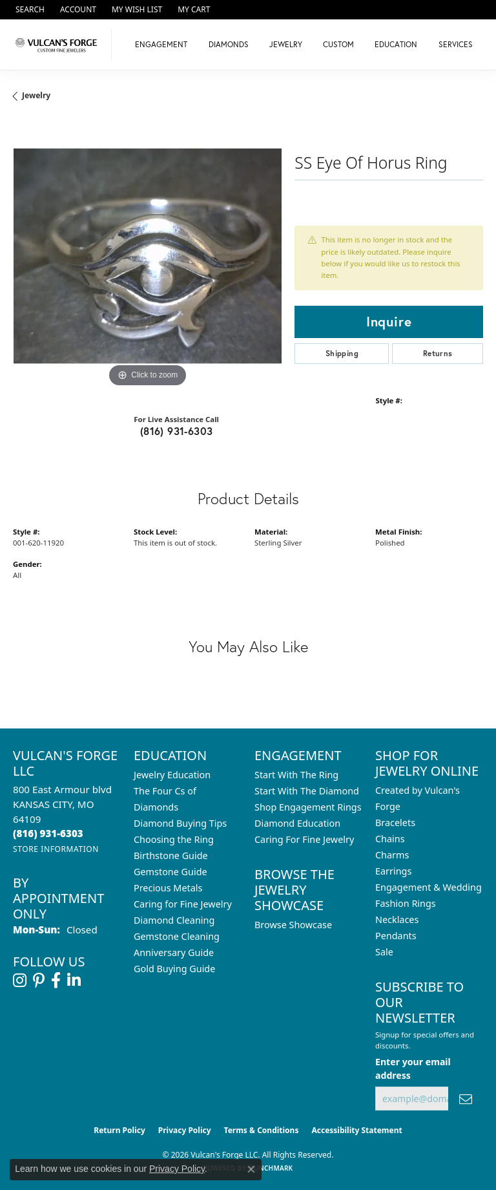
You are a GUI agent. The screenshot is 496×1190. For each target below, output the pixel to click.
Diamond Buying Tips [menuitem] (180, 823)
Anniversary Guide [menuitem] (174, 952)
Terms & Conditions (261, 1130)
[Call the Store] (48, 833)
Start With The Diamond (306, 791)
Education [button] (396, 44)
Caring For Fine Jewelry (304, 839)
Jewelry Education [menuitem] (172, 775)
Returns (438, 353)
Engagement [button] (161, 44)
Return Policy (119, 1130)
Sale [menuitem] (384, 952)
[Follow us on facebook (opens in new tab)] (56, 980)
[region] (147, 256)
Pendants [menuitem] (396, 936)
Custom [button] (338, 44)
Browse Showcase (293, 925)
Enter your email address (413, 1068)
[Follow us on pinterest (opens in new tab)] (39, 980)
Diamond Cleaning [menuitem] (174, 920)
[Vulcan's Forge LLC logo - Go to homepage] (59, 44)
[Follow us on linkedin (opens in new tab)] (74, 980)
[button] (29, 9)
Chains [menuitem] (390, 839)
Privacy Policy (184, 1130)
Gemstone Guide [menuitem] (170, 872)
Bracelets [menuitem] (395, 822)
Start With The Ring (296, 775)
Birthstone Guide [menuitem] (171, 855)
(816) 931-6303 (176, 431)
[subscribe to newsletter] (465, 1098)
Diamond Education (297, 823)
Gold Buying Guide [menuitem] (174, 968)
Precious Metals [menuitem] (168, 888)
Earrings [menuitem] (393, 871)
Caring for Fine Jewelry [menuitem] (183, 904)
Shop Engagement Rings (308, 807)
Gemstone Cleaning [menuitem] (177, 936)
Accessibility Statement (356, 1130)
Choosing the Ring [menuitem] (174, 839)
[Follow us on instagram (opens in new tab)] (19, 980)
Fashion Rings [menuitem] (405, 903)
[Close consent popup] (251, 1169)
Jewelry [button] (285, 44)
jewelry (36, 95)
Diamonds (229, 44)
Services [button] (456, 44)
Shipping (342, 353)
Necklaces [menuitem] (396, 919)
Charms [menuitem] (392, 855)
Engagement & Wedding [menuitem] (428, 887)
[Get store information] (56, 849)
